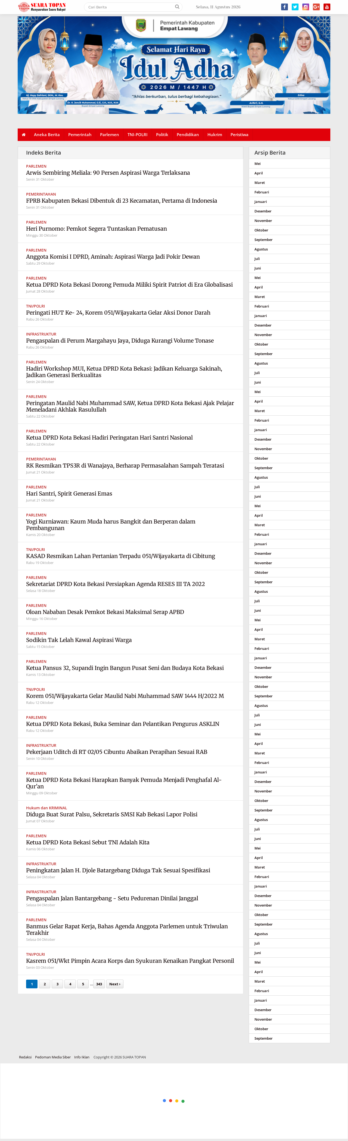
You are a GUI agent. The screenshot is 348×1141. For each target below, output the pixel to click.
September (263, 239)
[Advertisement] (163, 1101)
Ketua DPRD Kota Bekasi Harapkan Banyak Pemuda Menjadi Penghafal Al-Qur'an (124, 783)
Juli (257, 258)
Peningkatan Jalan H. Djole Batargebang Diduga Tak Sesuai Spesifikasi (118, 870)
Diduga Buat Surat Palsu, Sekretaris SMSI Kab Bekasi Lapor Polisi (111, 814)
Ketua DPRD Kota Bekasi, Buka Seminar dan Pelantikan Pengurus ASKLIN (122, 723)
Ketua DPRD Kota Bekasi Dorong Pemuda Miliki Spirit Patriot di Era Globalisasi (129, 284)
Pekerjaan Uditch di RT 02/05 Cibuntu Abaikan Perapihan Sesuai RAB (116, 751)
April (258, 173)
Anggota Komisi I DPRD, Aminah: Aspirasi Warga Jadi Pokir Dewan (113, 256)
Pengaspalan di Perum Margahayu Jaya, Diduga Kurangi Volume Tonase (120, 340)
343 (99, 984)
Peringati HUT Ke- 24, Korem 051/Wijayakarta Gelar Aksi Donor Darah (118, 312)
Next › (114, 984)
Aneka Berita (47, 134)
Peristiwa (239, 134)
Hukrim (214, 134)
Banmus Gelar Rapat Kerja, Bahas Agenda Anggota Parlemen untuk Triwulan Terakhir (127, 929)
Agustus (261, 249)
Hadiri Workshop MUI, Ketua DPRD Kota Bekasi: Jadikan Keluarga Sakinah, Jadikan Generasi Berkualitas (124, 371)
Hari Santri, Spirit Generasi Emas (69, 493)
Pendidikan (188, 134)
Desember (263, 211)
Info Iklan (81, 1057)
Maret (259, 182)
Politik (162, 134)
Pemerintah (80, 134)
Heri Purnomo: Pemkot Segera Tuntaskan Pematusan (96, 228)
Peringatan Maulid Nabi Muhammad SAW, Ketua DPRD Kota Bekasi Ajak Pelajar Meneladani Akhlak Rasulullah (130, 406)
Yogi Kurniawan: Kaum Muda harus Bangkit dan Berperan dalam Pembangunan (110, 524)
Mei (257, 163)
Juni (257, 268)
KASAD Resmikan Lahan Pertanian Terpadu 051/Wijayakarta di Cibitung (120, 556)
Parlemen (109, 134)
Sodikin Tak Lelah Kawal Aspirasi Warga (79, 640)
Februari (261, 192)
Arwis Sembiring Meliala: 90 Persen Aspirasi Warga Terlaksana (108, 172)
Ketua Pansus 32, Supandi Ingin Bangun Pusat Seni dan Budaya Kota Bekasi (125, 667)
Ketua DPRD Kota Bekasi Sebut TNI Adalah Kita (88, 842)
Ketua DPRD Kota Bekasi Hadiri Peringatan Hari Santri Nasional (109, 437)
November (263, 220)
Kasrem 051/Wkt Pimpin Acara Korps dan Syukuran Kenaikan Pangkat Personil (130, 960)
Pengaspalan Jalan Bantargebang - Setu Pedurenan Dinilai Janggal (112, 898)
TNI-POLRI (138, 134)
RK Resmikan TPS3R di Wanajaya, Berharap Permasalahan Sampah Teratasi (125, 465)
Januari (260, 201)
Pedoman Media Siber (53, 1057)
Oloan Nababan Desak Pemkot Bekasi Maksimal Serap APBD (105, 612)
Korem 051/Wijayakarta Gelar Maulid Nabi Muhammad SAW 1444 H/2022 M (125, 695)
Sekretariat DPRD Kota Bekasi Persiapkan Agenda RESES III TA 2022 (115, 584)
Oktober (261, 230)
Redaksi (25, 1057)
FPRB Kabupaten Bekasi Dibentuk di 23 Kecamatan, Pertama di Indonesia (121, 200)
